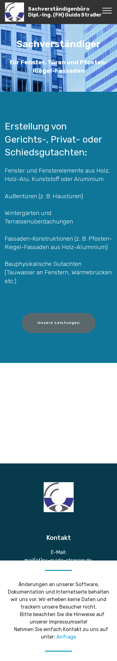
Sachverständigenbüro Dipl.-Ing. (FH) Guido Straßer (65, 12)
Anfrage (66, 637)
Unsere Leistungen (58, 323)
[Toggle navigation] (107, 10)
